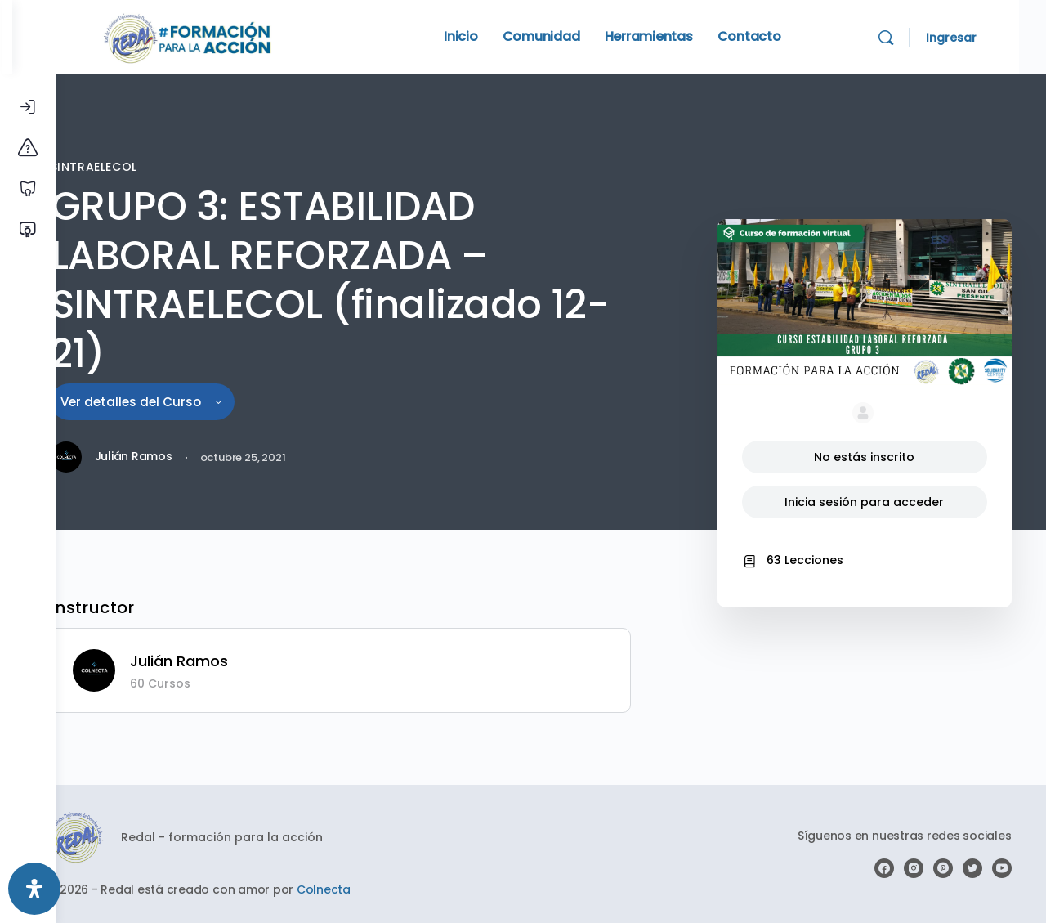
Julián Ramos (220, 661)
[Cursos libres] (27, 188)
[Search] (912, 37)
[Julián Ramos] (135, 669)
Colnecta (364, 889)
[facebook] (886, 868)
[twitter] (974, 868)
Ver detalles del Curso (180, 401)
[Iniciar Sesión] (27, 107)
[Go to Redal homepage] (231, 35)
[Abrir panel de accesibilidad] (34, 889)
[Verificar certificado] (27, 229)
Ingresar (978, 37)
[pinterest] (944, 868)
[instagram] (915, 868)
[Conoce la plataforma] (27, 148)
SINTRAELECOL (131, 167)
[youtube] (1003, 868)
